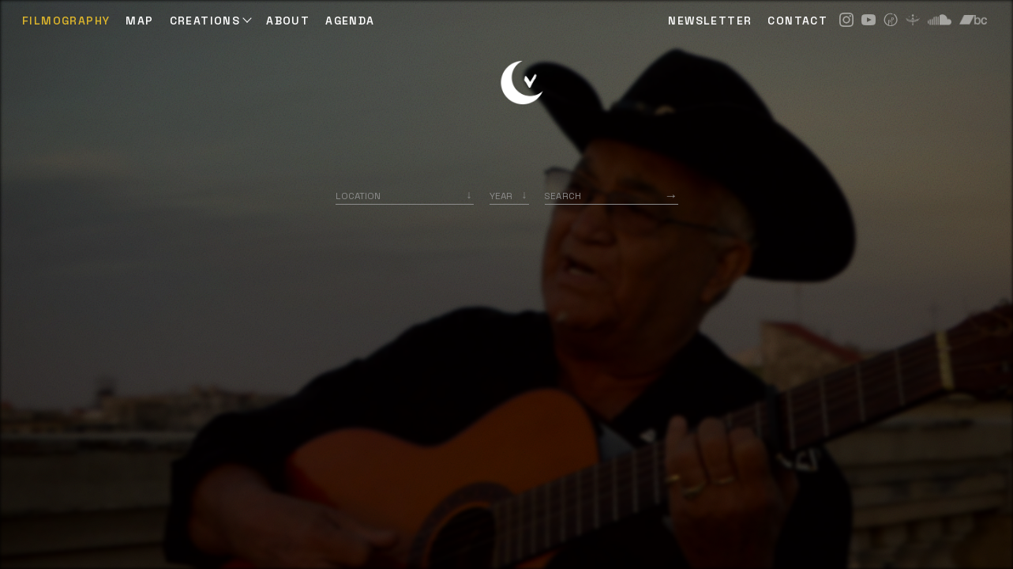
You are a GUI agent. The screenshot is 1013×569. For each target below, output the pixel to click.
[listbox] (509, 196)
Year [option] (501, 196)
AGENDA (349, 20)
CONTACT (797, 20)
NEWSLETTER (710, 20)
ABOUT (288, 20)
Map (139, 20)
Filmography (66, 20)
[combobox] (405, 196)
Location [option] (358, 196)
